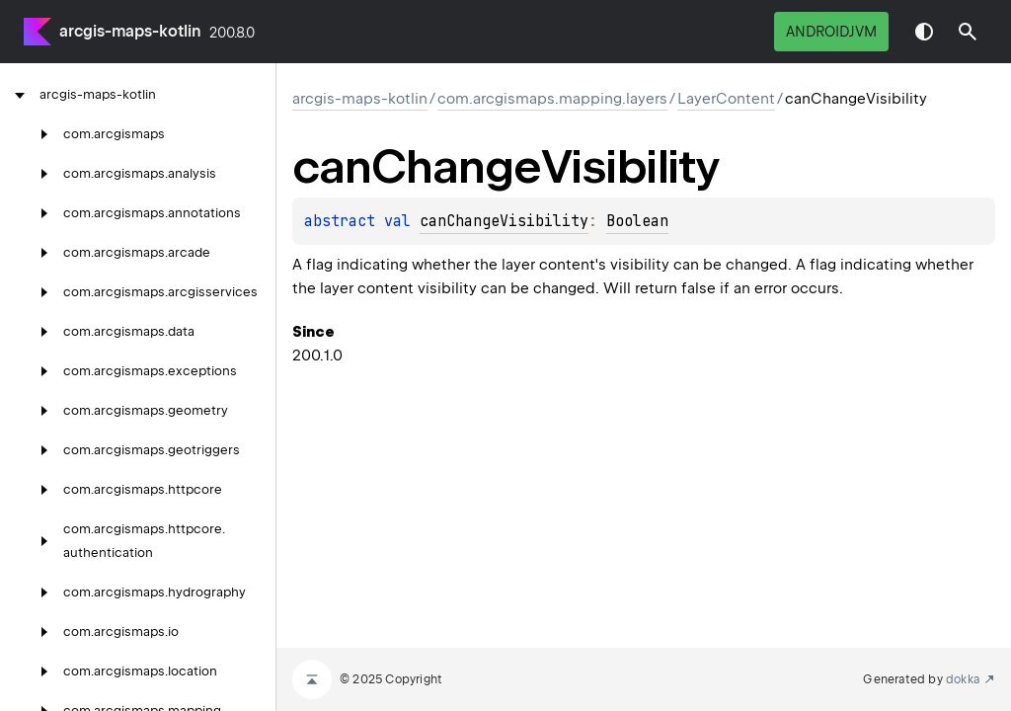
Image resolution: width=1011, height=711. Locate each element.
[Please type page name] (967, 31)
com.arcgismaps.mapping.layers (552, 99)
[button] (967, 31)
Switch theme (924, 31)
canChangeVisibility (504, 221)
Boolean (637, 221)
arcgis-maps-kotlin (130, 31)
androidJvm (831, 32)
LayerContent (726, 99)
